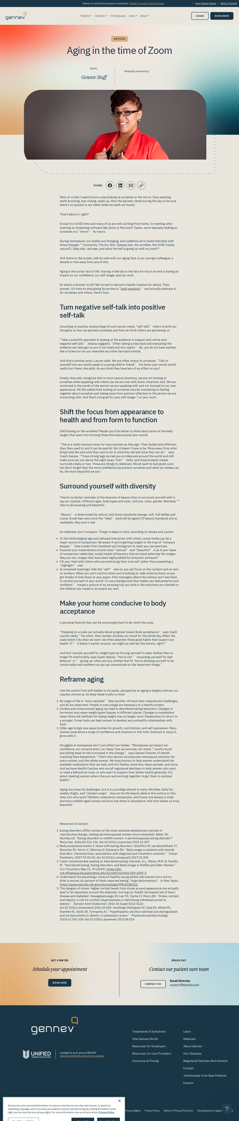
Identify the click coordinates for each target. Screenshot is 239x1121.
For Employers (118, 15)
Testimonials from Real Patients (204, 1075)
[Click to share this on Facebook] (110, 185)
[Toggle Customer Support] (227, 1109)
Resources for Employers (149, 1046)
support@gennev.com (184, 985)
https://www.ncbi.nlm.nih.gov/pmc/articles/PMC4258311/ (99, 884)
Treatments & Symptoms (149, 1031)
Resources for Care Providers (151, 1053)
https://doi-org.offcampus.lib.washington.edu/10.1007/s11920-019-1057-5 (103, 871)
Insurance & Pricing (145, 1061)
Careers (188, 1083)
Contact (188, 1068)
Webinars (189, 1039)
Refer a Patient (229, 3)
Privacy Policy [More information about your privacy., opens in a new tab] (106, 1118)
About (143, 15)
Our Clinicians (192, 1053)
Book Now (222, 15)
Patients (85, 15)
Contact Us (153, 984)
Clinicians (100, 15)
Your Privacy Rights (130, 1110)
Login (200, 15)
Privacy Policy (152, 1110)
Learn (132, 15)
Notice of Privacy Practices (178, 1110)
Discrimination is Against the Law (215, 1110)
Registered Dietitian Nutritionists (205, 1061)
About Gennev (192, 1046)
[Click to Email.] (131, 185)
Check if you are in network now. (147, 3)
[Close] (119, 1107)
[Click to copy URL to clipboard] (141, 185)
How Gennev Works (205, 3)
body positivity (130, 289)
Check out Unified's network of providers (82, 1056)
